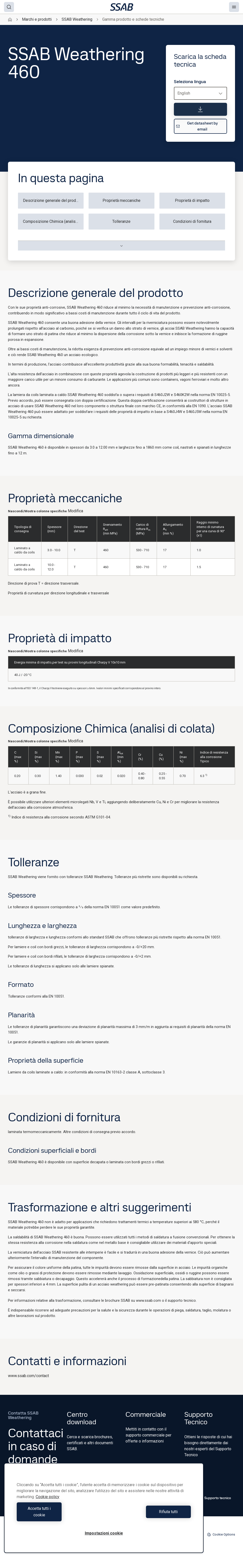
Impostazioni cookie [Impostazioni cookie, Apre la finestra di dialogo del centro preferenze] (104, 1533)
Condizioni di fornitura (192, 221)
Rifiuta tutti (148, 1515)
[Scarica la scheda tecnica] (200, 109)
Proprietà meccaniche (121, 200)
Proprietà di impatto (192, 200)
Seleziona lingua (190, 81)
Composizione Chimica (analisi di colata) (53, 221)
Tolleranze (121, 221)
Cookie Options (221, 1535)
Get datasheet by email (197, 126)
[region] (104, 1511)
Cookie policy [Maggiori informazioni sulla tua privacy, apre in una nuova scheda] (47, 1503)
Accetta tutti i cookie (59, 1515)
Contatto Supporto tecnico (207, 1498)
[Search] (9, 7)
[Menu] (234, 7)
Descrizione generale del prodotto (53, 200)
